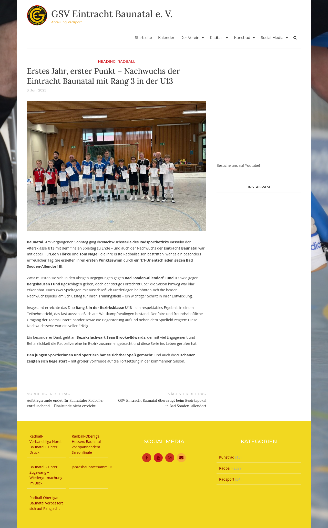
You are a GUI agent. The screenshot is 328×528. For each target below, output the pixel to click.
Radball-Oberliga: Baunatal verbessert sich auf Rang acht (46, 503)
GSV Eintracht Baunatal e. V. (111, 14)
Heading (107, 61)
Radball (216, 37)
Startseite (143, 37)
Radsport (226, 479)
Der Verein (189, 37)
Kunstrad (242, 37)
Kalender (166, 37)
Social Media (272, 37)
